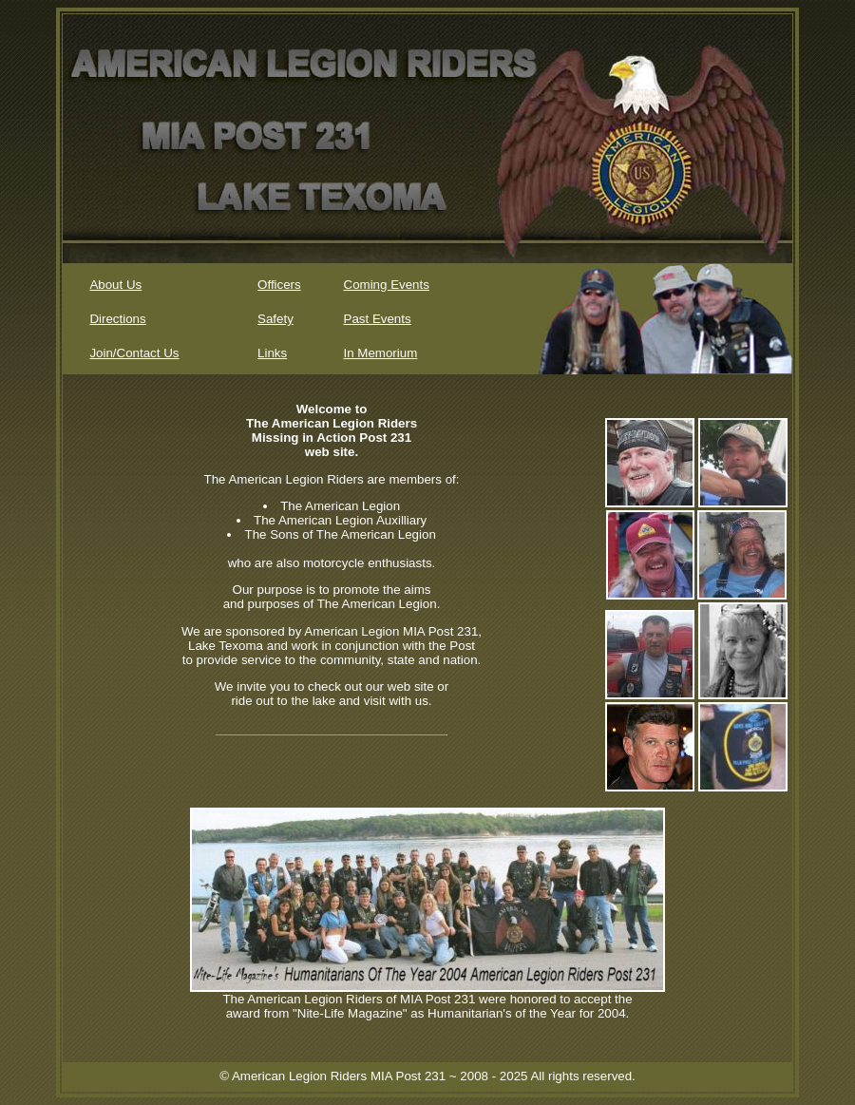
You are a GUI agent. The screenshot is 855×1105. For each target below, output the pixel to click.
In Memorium (381, 353)
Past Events (377, 319)
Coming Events (386, 284)
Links (272, 353)
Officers (279, 284)
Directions (117, 319)
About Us (115, 284)
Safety (275, 319)
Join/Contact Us (134, 353)
